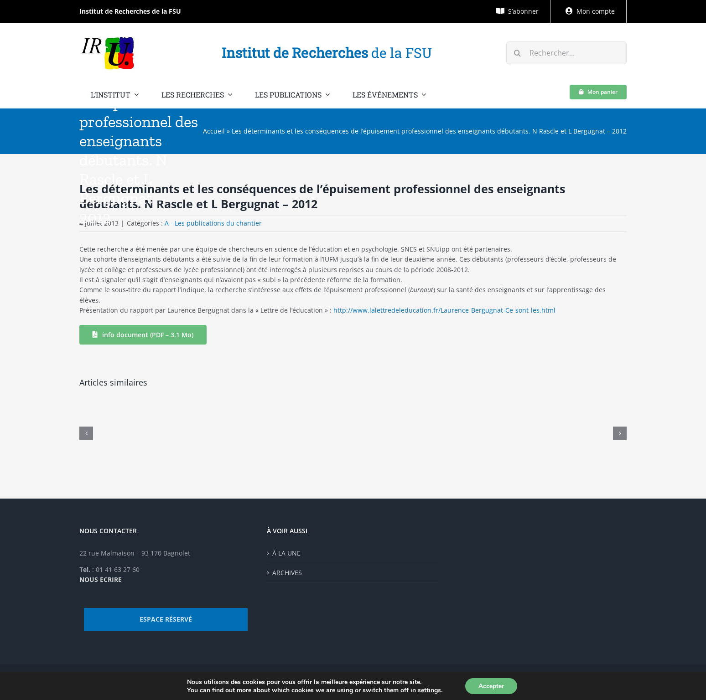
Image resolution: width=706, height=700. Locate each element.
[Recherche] (517, 52)
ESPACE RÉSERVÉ (166, 619)
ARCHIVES (287, 572)
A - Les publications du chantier (213, 223)
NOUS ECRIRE (100, 579)
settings (429, 690)
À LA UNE (286, 553)
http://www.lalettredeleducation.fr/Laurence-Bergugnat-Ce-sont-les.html (444, 310)
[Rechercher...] (566, 52)
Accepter (491, 685)
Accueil (214, 131)
